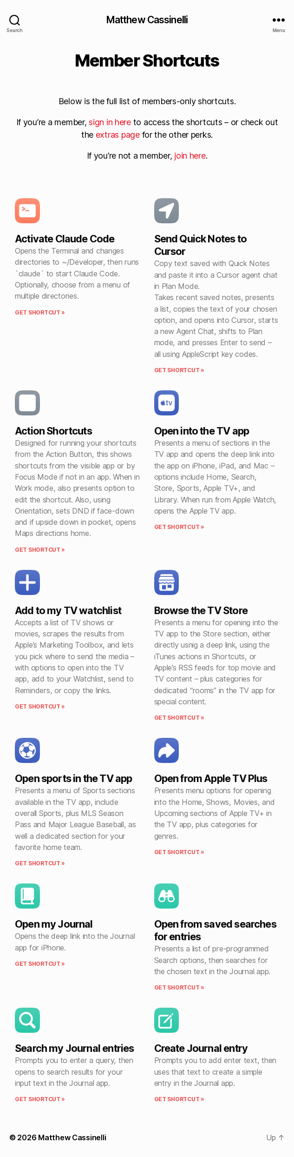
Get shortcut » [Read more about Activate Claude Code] (40, 312)
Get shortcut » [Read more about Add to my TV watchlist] (40, 706)
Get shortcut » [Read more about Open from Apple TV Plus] (179, 852)
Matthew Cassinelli (147, 20)
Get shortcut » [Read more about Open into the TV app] (179, 526)
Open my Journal (54, 924)
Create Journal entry (201, 1048)
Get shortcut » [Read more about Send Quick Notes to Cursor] (179, 370)
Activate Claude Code (65, 239)
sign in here (110, 122)
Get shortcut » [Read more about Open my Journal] (40, 963)
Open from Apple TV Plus (211, 778)
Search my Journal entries (74, 1048)
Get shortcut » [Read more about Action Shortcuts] (40, 549)
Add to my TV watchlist (68, 610)
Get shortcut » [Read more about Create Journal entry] (179, 1099)
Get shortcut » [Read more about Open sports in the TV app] (40, 863)
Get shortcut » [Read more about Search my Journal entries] (40, 1099)
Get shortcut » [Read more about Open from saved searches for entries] (179, 987)
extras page (118, 135)
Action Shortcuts (53, 431)
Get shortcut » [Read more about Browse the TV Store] (179, 717)
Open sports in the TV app (73, 778)
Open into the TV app (201, 431)
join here (190, 156)
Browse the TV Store (201, 610)
